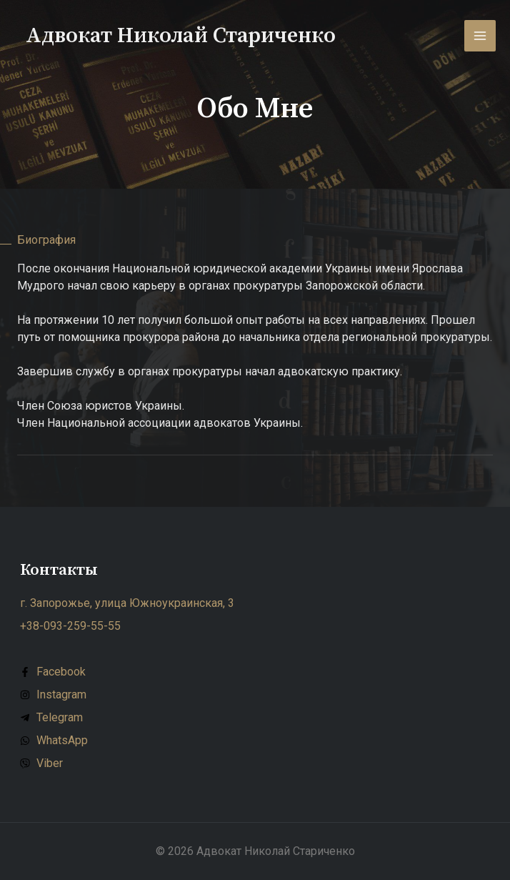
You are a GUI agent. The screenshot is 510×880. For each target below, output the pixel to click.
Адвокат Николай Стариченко (181, 35)
